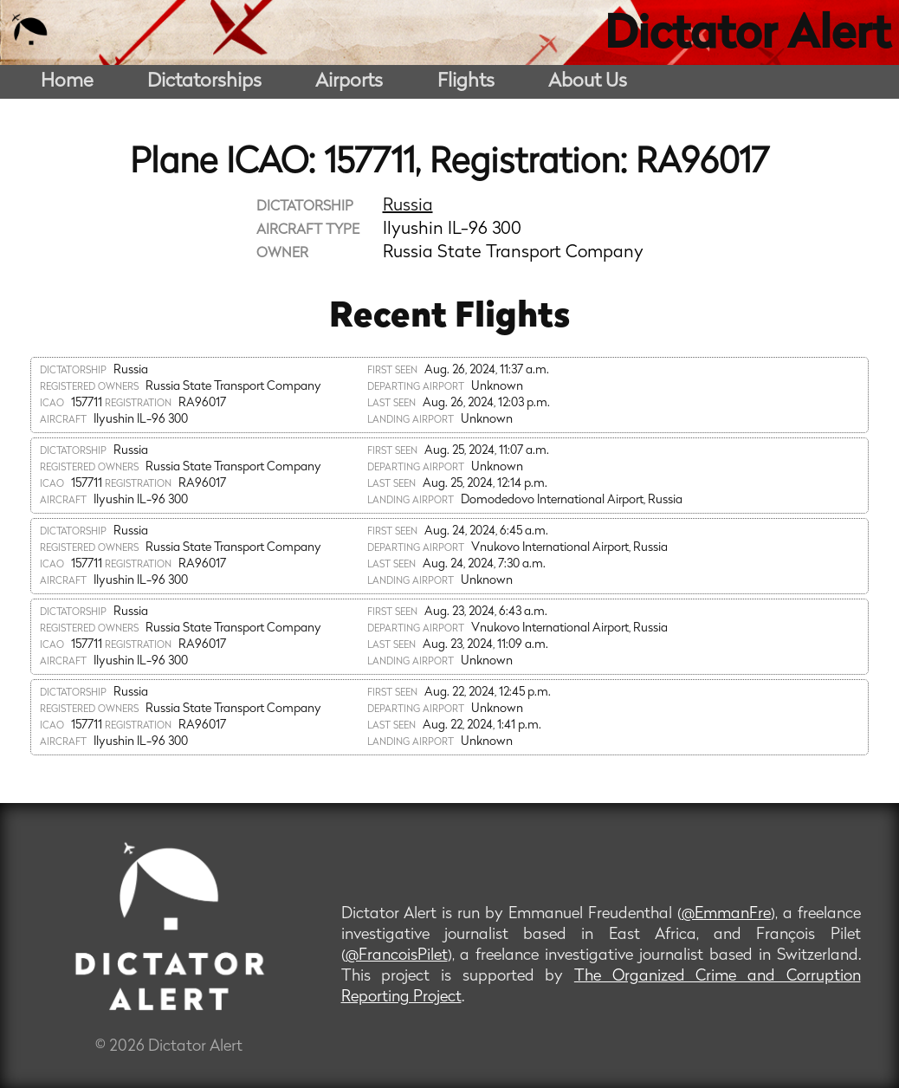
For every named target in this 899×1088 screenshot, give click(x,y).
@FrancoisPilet (397, 956)
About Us (587, 82)
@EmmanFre (726, 914)
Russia (408, 206)
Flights (466, 82)
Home (67, 82)
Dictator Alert (747, 36)
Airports (349, 82)
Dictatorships (204, 82)
